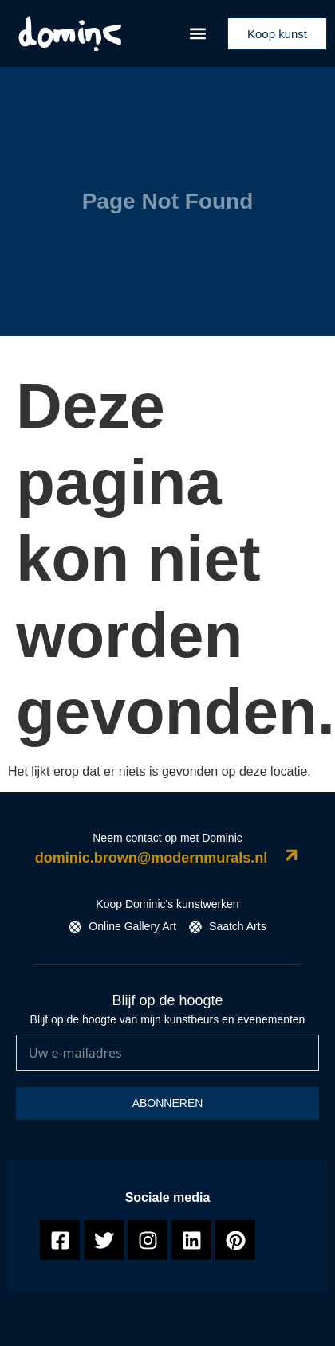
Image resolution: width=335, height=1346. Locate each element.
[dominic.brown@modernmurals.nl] (291, 855)
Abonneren (167, 1103)
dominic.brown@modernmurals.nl (151, 858)
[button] (198, 34)
